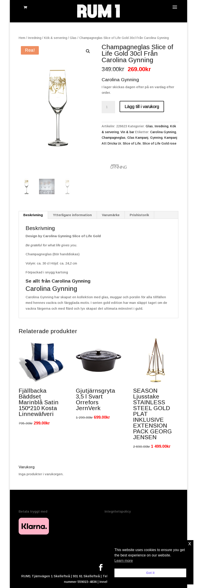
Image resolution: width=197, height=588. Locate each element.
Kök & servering (55, 38)
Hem (22, 38)
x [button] (189, 543)
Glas (73, 38)
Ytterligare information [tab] (72, 215)
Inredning (34, 38)
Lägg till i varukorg (142, 106)
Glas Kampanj (137, 137)
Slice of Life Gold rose (159, 143)
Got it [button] (150, 573)
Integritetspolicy (118, 511)
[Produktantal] (108, 107)
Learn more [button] (123, 560)
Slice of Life (132, 143)
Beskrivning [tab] (33, 215)
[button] (88, 51)
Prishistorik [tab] (139, 215)
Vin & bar (127, 132)
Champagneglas (113, 137)
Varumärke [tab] (111, 215)
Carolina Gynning (163, 132)
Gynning (156, 137)
